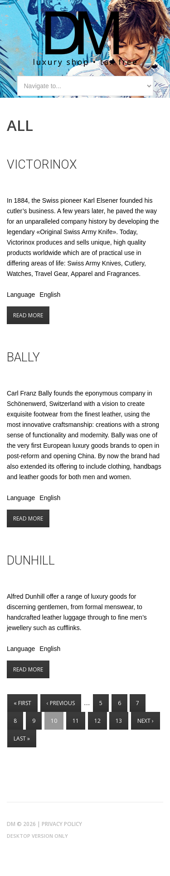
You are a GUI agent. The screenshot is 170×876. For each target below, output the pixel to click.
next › (145, 721)
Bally (23, 357)
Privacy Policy (62, 824)
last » (22, 738)
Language (21, 294)
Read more (31, 315)
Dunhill (31, 560)
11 (76, 721)
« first (22, 703)
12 (97, 721)
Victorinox (42, 164)
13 (119, 721)
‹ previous (61, 703)
